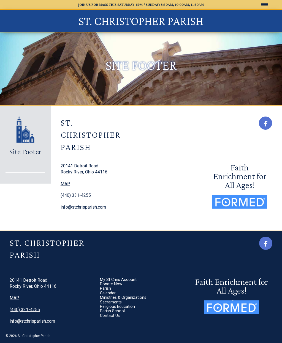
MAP (65, 183)
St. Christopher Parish (141, 20)
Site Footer (25, 152)
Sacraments (145, 198)
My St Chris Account (152, 166)
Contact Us (144, 217)
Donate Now (145, 172)
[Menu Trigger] (264, 4)
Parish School (146, 211)
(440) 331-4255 (76, 195)
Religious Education (151, 204)
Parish (139, 179)
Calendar (142, 185)
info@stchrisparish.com (83, 207)
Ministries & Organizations (157, 192)
